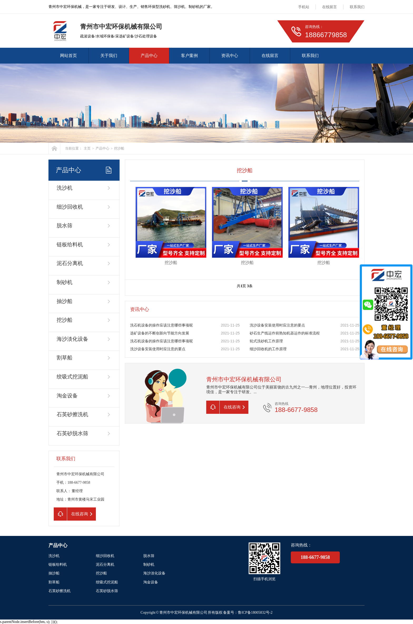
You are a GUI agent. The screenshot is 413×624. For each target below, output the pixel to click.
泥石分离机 (70, 263)
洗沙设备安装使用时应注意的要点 (277, 325)
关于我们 (108, 55)
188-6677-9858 (315, 557)
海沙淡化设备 (72, 339)
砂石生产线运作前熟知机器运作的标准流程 (285, 333)
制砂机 (64, 282)
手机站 (303, 7)
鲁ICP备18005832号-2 (255, 613)
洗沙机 (64, 188)
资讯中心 (229, 55)
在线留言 (329, 7)
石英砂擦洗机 (72, 414)
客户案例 (189, 55)
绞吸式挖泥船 (72, 377)
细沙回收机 (70, 207)
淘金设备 (67, 396)
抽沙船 (64, 301)
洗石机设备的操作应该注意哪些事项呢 (161, 325)
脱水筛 (64, 225)
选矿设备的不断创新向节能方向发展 (159, 333)
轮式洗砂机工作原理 (266, 341)
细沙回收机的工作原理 (268, 349)
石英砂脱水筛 (72, 433)
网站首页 (68, 55)
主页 (87, 148)
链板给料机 (70, 244)
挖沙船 (119, 148)
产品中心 (149, 55)
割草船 (64, 358)
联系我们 (357, 7)
